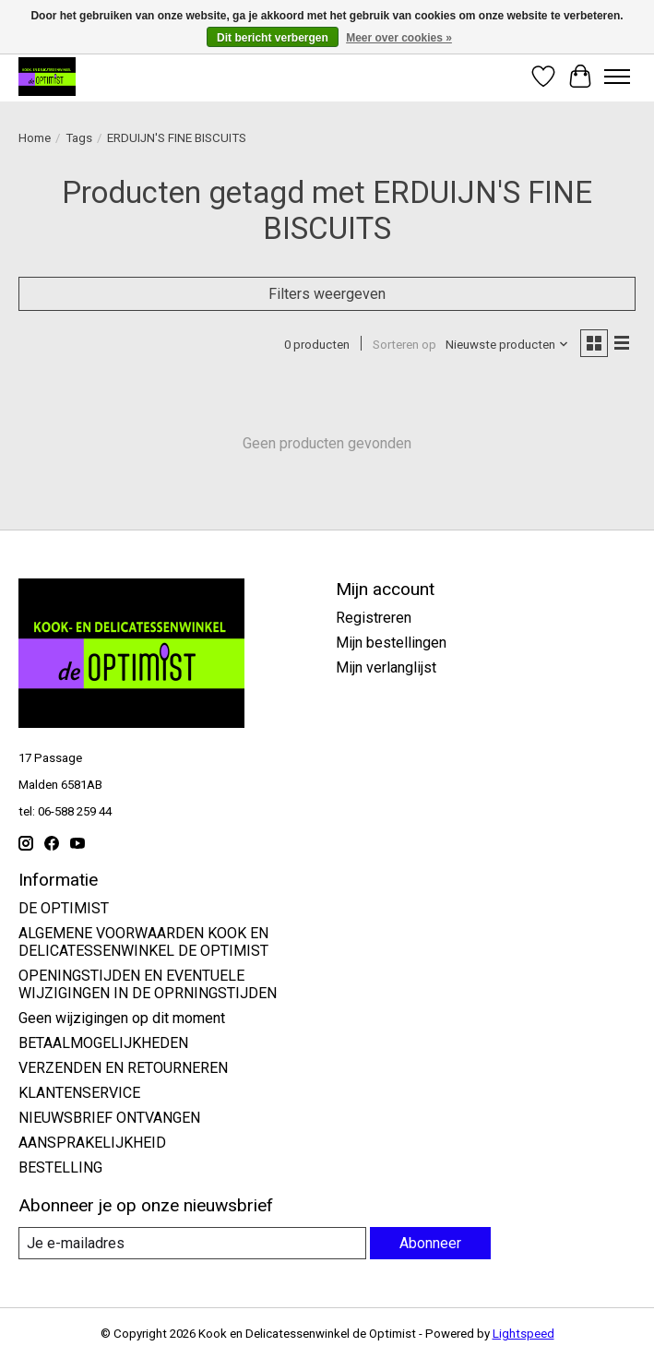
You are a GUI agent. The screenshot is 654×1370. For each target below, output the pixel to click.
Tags (78, 138)
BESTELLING (60, 1167)
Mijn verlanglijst (386, 667)
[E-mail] (192, 1243)
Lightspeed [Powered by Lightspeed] (523, 1333)
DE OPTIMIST (63, 908)
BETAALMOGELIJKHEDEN (103, 1043)
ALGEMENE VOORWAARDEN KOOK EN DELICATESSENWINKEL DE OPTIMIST (143, 941)
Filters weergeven (327, 294)
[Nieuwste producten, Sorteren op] (507, 344)
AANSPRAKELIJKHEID (92, 1142)
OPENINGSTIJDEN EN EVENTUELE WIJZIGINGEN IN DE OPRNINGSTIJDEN (147, 984)
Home (34, 138)
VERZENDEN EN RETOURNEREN (123, 1068)
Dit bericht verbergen (272, 37)
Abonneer (430, 1243)
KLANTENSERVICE (79, 1093)
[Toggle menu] (617, 76)
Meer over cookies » (399, 37)
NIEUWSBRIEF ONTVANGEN (109, 1117)
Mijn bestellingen (391, 642)
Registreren (373, 617)
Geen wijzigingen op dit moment (121, 1018)
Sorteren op (404, 344)
